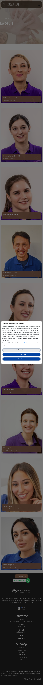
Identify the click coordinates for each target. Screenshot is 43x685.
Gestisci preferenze (21, 350)
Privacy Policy (29, 345)
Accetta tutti (21, 359)
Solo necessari (21, 354)
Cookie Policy (27, 342)
